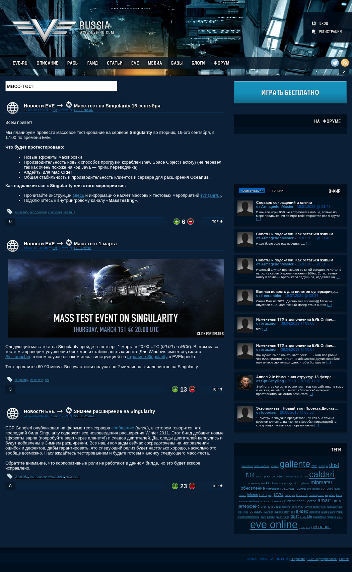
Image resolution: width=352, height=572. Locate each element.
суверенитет (282, 511)
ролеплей (297, 506)
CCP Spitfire (82, 248)
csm (340, 516)
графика (287, 488)
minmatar (321, 482)
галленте (277, 476)
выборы (323, 466)
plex (239, 511)
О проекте (298, 559)
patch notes (282, 516)
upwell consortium (314, 506)
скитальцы (269, 506)
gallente (295, 464)
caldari (322, 474)
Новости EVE (39, 105)
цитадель (284, 506)
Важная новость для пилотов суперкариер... (297, 292)
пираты (331, 516)
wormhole (247, 466)
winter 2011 (56, 476)
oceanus (69, 212)
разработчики (335, 506)
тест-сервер (38, 212)
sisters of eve (262, 466)
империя (290, 495)
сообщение (122, 427)
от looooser (266, 412)
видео (302, 511)
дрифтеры (319, 516)
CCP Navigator (84, 415)
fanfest (263, 495)
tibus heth (302, 495)
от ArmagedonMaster (275, 207)
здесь (78, 195)
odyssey (256, 511)
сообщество (306, 501)
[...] (258, 219)
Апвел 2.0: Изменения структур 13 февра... (295, 377)
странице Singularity (147, 356)
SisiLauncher (17, 356)
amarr (324, 500)
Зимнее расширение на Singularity (114, 411)
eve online (274, 524)
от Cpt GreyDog (270, 381)
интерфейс (248, 506)
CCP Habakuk (83, 110)
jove (245, 511)
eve (278, 494)
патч (337, 500)
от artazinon (267, 323)
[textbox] (61, 86)
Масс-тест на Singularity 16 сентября (117, 105)
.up (55, 110)
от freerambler (269, 296)
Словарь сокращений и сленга (284, 202)
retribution (280, 483)
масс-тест (55, 212)
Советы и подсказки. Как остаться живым (294, 234)
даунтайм (292, 483)
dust (294, 516)
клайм (271, 516)
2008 (314, 466)
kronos (274, 466)
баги (263, 516)
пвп (306, 476)
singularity (21, 212)
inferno (252, 495)
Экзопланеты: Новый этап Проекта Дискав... (297, 408)
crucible (306, 516)
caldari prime (316, 495)
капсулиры (336, 511)
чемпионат (272, 488)
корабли (330, 495)
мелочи (288, 476)
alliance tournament (271, 501)
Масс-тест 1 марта (95, 243)
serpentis (314, 511)
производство (256, 483)
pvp (270, 495)
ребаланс (321, 526)
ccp (269, 482)
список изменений (248, 516)
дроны (266, 476)
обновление (253, 488)
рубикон (304, 483)
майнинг (254, 501)
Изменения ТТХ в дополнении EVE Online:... (296, 319)
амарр (325, 511)
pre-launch (313, 488)
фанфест (304, 527)
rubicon (290, 501)
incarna (298, 476)
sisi (47, 380)
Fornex (344, 559)
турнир (300, 488)
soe (293, 511)
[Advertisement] (290, 159)
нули (259, 476)
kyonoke (268, 511)
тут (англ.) (210, 195)
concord (327, 488)
